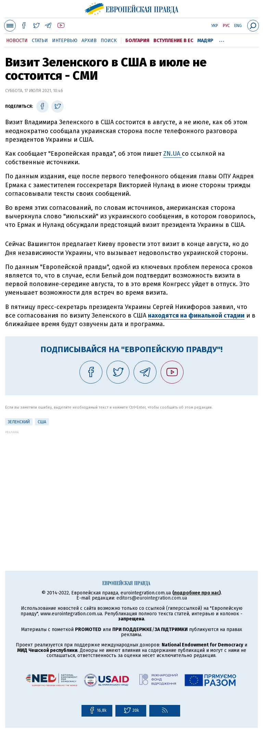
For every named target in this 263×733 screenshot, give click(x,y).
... (222, 39)
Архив (89, 40)
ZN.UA (172, 153)
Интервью (64, 40)
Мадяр (205, 40)
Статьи (40, 40)
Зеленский (19, 422)
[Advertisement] (131, 482)
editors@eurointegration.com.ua (151, 598)
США (42, 422)
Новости (17, 40)
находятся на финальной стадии (196, 315)
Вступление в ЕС (173, 40)
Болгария (137, 40)
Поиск (109, 40)
